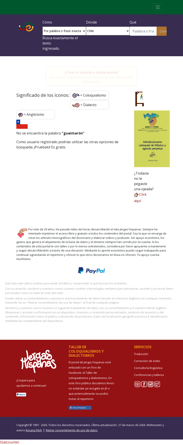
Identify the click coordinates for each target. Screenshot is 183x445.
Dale (163, 31)
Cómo (47, 22)
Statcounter (9, 442)
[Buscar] (143, 31)
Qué (133, 22)
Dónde (91, 22)
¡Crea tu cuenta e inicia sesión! (91, 72)
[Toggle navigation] (157, 7)
